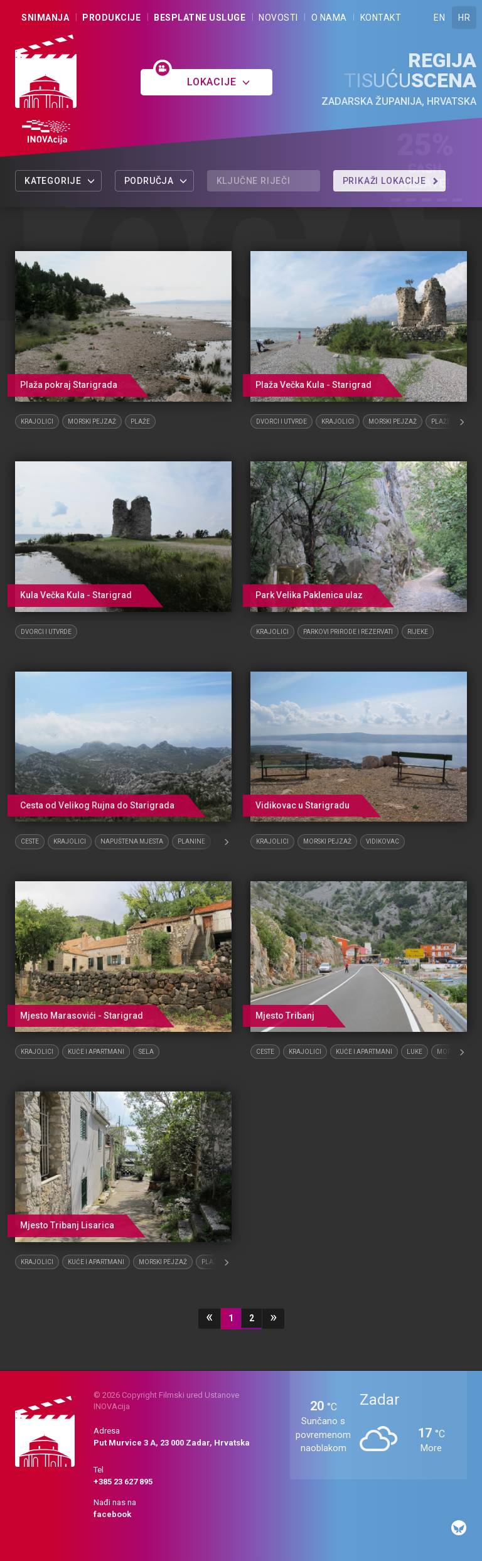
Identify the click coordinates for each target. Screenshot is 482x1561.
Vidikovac (382, 841)
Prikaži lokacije (391, 181)
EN (439, 18)
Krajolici (37, 421)
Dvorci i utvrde (281, 421)
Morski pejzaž (92, 421)
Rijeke (417, 631)
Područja (156, 181)
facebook (112, 1514)
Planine (191, 841)
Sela (146, 1051)
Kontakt (381, 18)
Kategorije (59, 181)
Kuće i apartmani (96, 1051)
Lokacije (218, 82)
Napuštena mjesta (131, 841)
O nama (329, 18)
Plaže (140, 421)
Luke (414, 1051)
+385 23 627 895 (123, 1481)
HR (464, 18)
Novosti (278, 18)
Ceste (30, 841)
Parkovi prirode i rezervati (348, 631)
